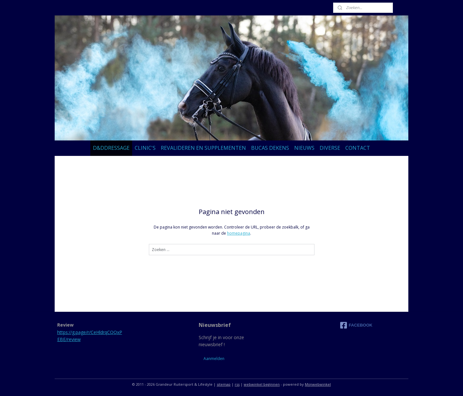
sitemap (224, 384)
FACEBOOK (356, 325)
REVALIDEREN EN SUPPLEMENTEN (203, 147)
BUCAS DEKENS (270, 147)
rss (237, 384)
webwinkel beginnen (262, 384)
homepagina (238, 233)
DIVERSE (330, 147)
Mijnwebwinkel (318, 384)
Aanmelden (214, 358)
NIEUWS (304, 147)
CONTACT (357, 147)
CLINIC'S (145, 147)
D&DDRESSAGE (111, 147)
